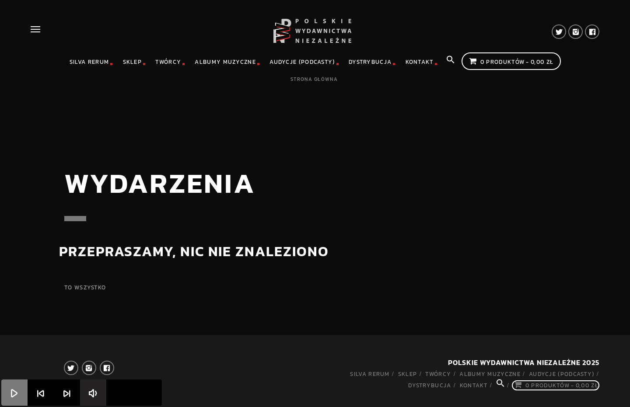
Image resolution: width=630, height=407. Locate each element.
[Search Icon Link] (451, 62)
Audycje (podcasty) (302, 62)
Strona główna (314, 79)
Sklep (132, 62)
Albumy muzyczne (225, 62)
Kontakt (420, 62)
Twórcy (168, 62)
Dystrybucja (370, 62)
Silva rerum (89, 62)
